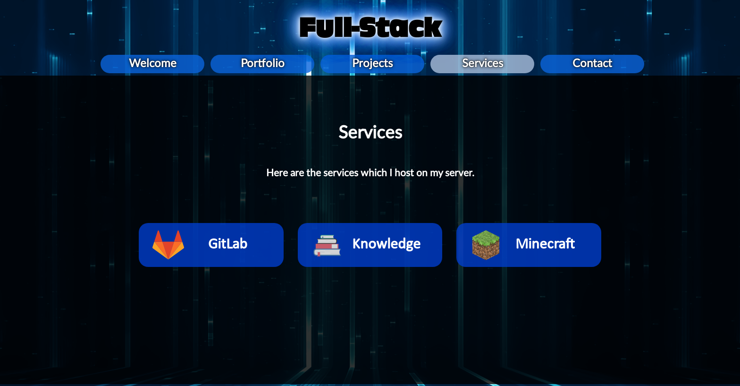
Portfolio (263, 63)
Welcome (153, 63)
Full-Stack (370, 28)
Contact (592, 63)
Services (482, 63)
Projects (372, 63)
